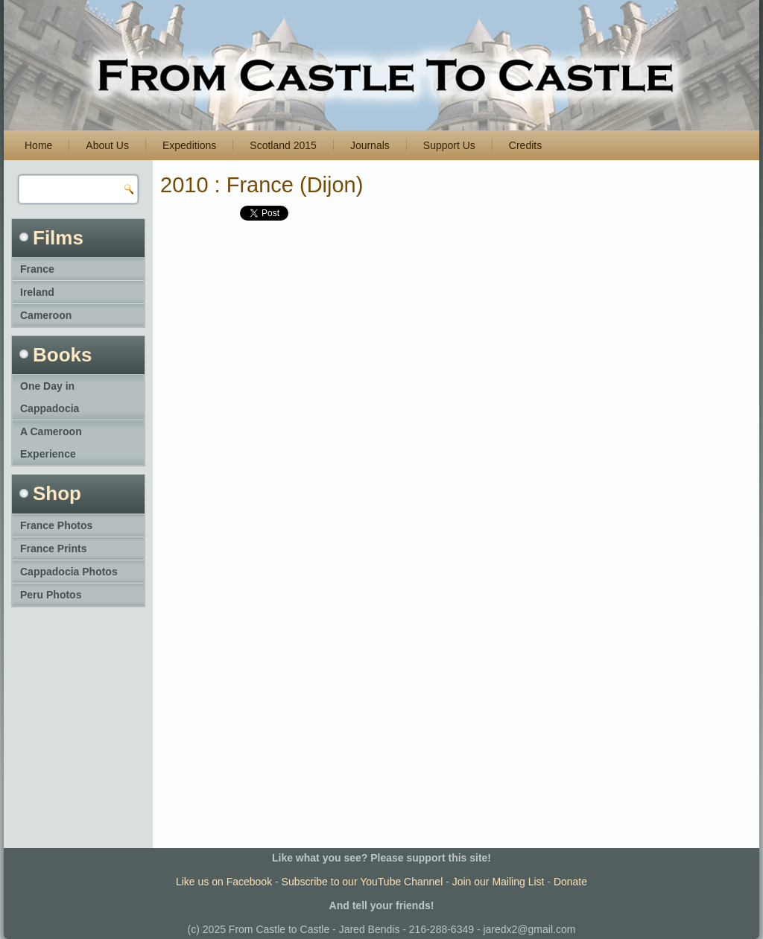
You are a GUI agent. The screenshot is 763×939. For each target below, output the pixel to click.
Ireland (37, 292)
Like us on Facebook (224, 882)
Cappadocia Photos (69, 572)
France (37, 269)
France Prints (53, 548)
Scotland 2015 (283, 145)
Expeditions (189, 145)
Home (38, 145)
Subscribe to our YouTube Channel (362, 882)
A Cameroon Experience (51, 443)
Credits (525, 145)
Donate (570, 882)
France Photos (56, 525)
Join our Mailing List (498, 882)
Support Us (449, 145)
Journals (370, 145)
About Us (107, 145)
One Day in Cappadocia (49, 397)
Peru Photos (50, 595)
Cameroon (46, 315)
